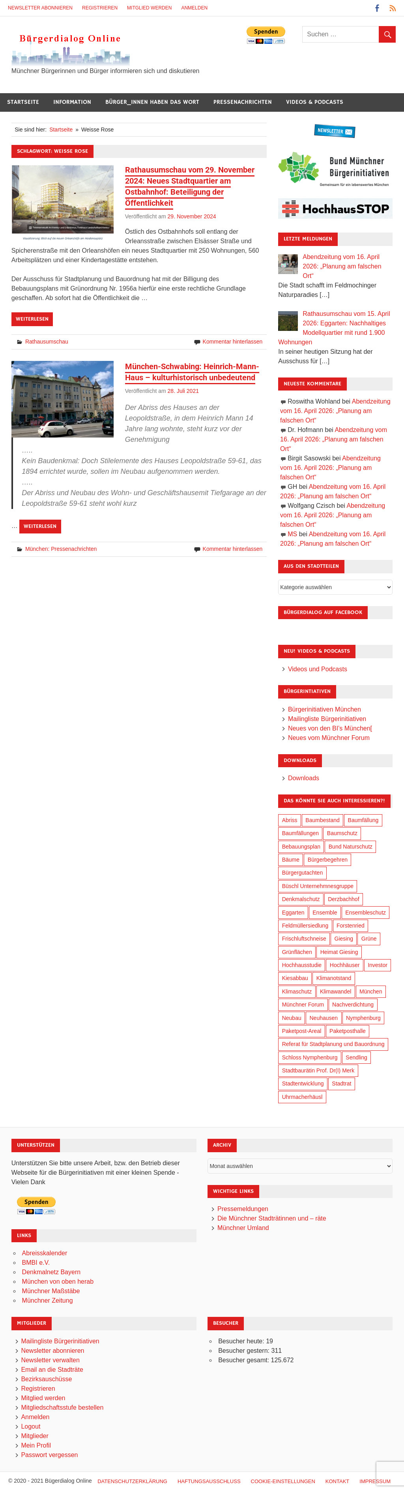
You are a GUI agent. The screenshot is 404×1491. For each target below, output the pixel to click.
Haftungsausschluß (209, 1481)
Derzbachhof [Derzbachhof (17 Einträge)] (343, 899)
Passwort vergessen (49, 1455)
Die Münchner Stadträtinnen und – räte (271, 1218)
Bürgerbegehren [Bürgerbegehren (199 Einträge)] (328, 859)
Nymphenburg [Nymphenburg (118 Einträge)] (363, 1018)
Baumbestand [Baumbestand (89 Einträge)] (322, 820)
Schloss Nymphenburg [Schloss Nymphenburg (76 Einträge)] (310, 1057)
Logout (30, 1426)
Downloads (303, 778)
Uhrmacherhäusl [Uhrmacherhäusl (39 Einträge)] (302, 1097)
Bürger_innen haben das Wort (152, 102)
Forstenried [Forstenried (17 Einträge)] (351, 925)
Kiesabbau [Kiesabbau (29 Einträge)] (295, 978)
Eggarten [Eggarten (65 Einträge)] (293, 912)
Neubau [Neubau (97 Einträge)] (291, 1018)
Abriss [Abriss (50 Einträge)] (289, 820)
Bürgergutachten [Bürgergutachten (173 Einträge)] (302, 872)
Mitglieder (34, 1436)
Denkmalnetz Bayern (51, 1272)
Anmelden (194, 8)
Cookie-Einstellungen (283, 1481)
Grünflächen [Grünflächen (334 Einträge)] (297, 952)
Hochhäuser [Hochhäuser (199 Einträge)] (345, 965)
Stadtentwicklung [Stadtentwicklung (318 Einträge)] (303, 1083)
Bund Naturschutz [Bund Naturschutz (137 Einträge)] (350, 846)
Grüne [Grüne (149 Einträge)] (369, 938)
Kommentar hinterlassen (233, 341)
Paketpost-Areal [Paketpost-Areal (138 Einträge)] (302, 1031)
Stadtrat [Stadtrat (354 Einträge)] (341, 1083)
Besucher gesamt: (244, 1360)
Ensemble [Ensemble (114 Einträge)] (324, 912)
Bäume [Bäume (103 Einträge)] (290, 859)
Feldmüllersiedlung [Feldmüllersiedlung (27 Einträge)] (305, 925)
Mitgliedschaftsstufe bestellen (62, 1407)
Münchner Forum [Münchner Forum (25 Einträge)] (303, 1004)
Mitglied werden (149, 8)
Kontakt (337, 1481)
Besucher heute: (242, 1341)
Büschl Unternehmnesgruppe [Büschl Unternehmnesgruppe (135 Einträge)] (318, 886)
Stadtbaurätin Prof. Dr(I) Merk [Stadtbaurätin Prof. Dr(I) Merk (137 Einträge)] (318, 1070)
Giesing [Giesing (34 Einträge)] (344, 938)
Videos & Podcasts (314, 102)
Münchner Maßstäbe (51, 1291)
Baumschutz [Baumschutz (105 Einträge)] (342, 833)
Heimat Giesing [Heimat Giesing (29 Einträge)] (339, 952)
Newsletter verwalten (50, 1360)
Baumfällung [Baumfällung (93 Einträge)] (363, 820)
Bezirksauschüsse (46, 1379)
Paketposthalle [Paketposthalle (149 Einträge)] (347, 1031)
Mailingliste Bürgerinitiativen (327, 718)
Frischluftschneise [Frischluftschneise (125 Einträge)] (304, 938)
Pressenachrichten (242, 102)
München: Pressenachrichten (61, 549)
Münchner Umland (243, 1227)
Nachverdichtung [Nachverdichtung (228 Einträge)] (353, 1004)
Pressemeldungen (242, 1209)
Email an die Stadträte (52, 1369)
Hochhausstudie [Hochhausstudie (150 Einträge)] (302, 965)
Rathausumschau (46, 341)
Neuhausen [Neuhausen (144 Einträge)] (324, 1018)
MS (292, 534)
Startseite (23, 102)
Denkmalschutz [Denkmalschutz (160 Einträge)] (301, 899)
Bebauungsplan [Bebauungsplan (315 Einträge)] (301, 846)
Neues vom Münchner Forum (329, 737)
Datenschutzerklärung (132, 1481)
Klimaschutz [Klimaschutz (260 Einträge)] (297, 991)
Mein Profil (36, 1445)
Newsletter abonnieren (40, 8)
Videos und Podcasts (317, 669)
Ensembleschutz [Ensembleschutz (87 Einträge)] (365, 912)
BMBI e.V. (36, 1262)
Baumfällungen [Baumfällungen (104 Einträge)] (300, 833)
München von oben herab (58, 1281)
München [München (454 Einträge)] (370, 991)
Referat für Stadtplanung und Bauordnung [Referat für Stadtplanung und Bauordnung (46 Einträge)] (333, 1044)
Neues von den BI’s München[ (330, 728)
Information (72, 102)
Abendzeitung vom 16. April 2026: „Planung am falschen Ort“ (335, 411)
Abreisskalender (44, 1253)
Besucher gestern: (244, 1350)
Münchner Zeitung (47, 1300)
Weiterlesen (32, 319)
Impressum (375, 1481)
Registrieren (100, 8)
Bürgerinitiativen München (324, 709)
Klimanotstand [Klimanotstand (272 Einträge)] (334, 978)
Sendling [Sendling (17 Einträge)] (356, 1057)
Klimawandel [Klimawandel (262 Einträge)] (335, 991)
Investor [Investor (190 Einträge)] (377, 965)
